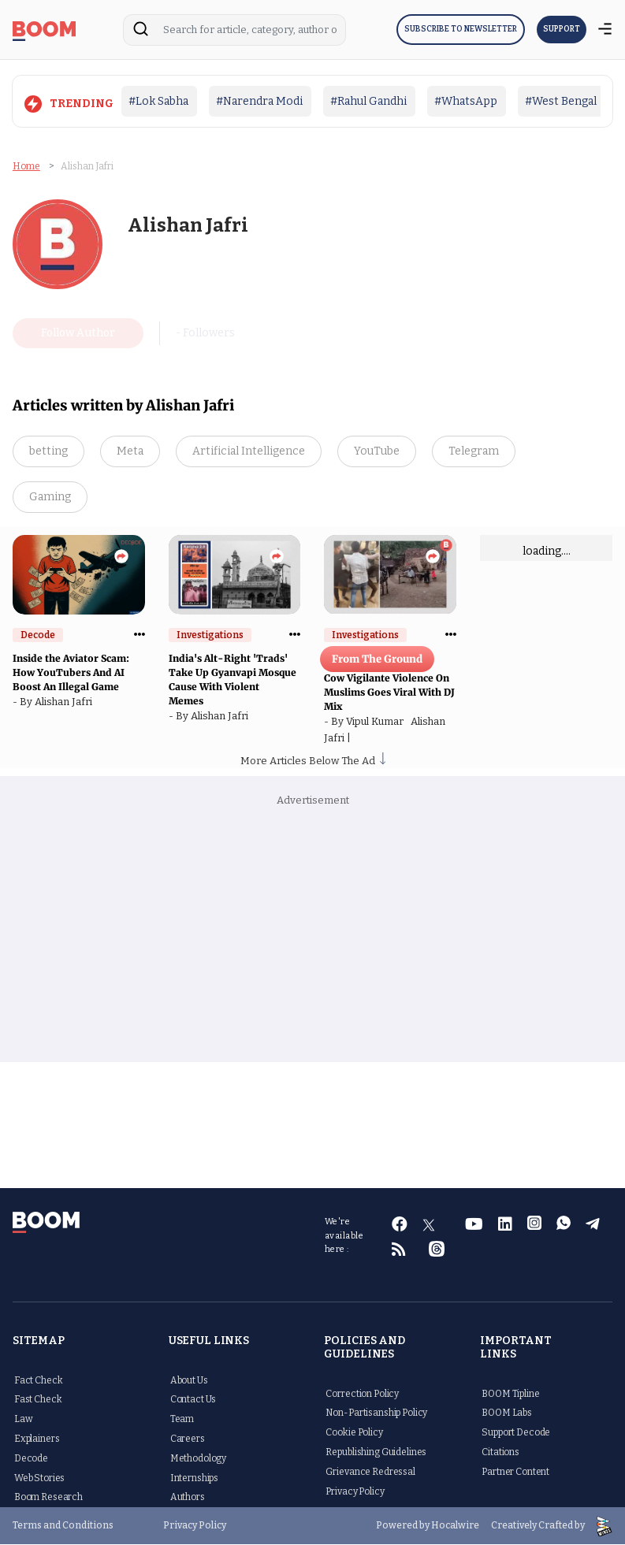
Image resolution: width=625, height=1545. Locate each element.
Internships (194, 1478)
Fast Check (38, 1400)
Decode (31, 1459)
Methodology (198, 1459)
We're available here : (344, 1236)
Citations (500, 1452)
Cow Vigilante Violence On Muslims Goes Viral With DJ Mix (389, 693)
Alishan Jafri (66, 702)
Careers (187, 1439)
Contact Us (193, 1400)
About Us (189, 1381)
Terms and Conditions (63, 1526)
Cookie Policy (354, 1433)
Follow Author (78, 333)
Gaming (50, 497)
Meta (130, 452)
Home (26, 166)
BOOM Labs (507, 1413)
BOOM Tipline (510, 1394)
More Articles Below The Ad (312, 762)
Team (182, 1419)
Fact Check (38, 1381)
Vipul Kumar (378, 722)
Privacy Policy (355, 1492)
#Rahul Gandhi (368, 101)
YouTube (377, 452)
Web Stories (39, 1478)
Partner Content (515, 1472)
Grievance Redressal (370, 1472)
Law (23, 1419)
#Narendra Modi (259, 101)
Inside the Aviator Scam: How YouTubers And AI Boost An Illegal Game (71, 673)
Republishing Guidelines (376, 1452)
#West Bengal (561, 101)
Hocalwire (455, 1526)
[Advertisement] (312, 936)
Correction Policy (362, 1394)
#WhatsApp (465, 101)
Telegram (473, 452)
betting (48, 452)
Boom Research (48, 1497)
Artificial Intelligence (248, 452)
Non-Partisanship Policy (376, 1413)
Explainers (37, 1439)
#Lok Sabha (158, 101)
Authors (187, 1497)
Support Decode (516, 1433)
